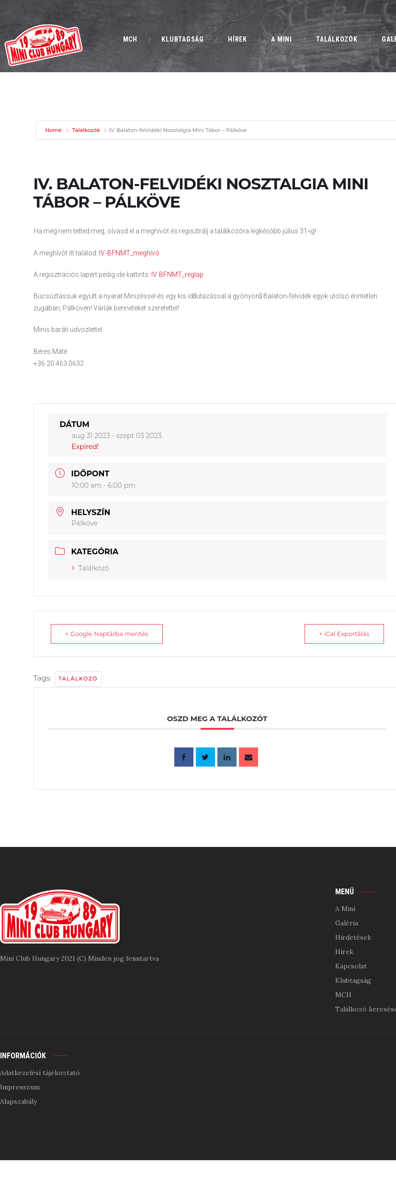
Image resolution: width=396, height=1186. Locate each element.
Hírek (344, 951)
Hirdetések (353, 937)
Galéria (346, 923)
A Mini (345, 908)
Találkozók (86, 130)
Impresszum (20, 1087)
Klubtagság (353, 980)
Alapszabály (18, 1101)
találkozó (78, 678)
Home (54, 130)
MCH (343, 994)
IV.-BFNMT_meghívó (129, 253)
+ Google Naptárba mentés (109, 633)
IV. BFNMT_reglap (177, 274)
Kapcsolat (351, 966)
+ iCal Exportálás (341, 633)
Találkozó (90, 568)
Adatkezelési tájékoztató (40, 1072)
